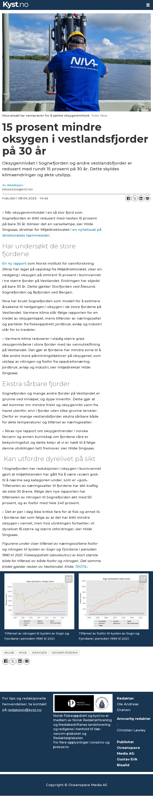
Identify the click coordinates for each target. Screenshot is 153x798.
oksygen (39, 652)
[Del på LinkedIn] (141, 198)
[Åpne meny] (148, 5)
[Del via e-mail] (147, 198)
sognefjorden (64, 652)
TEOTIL (81, 567)
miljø (9, 652)
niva (23, 652)
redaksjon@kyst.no (24, 710)
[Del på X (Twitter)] (135, 198)
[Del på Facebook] (128, 198)
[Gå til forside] (15, 5)
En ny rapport (14, 263)
